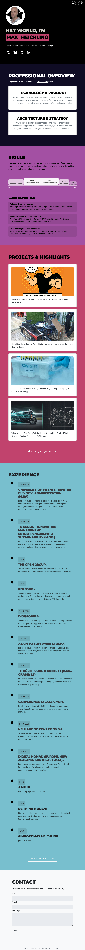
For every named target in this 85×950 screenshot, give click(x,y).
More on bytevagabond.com (42, 451)
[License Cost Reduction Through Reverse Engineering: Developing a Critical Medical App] (42, 370)
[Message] (42, 919)
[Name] (42, 898)
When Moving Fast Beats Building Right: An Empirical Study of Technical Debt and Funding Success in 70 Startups (41, 434)
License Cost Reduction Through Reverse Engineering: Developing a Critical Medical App (40, 390)
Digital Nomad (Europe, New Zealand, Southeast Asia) (42, 758)
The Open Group (32, 564)
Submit (17, 930)
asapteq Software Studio (41, 644)
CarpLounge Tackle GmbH (41, 702)
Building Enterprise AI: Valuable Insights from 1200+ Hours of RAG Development (39, 300)
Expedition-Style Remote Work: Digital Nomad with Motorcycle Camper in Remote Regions (42, 345)
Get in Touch (42, 82)
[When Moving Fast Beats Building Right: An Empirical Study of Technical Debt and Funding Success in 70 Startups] (42, 415)
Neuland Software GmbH (40, 729)
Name (14, 894)
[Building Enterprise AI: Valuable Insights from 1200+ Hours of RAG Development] (42, 281)
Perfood (26, 589)
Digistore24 (29, 616)
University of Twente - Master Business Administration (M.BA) (44, 493)
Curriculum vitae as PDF (42, 858)
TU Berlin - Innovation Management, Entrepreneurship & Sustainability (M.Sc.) (37, 532)
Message (16, 910)
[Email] (42, 907)
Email (14, 902)
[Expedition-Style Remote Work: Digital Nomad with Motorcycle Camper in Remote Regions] (42, 326)
